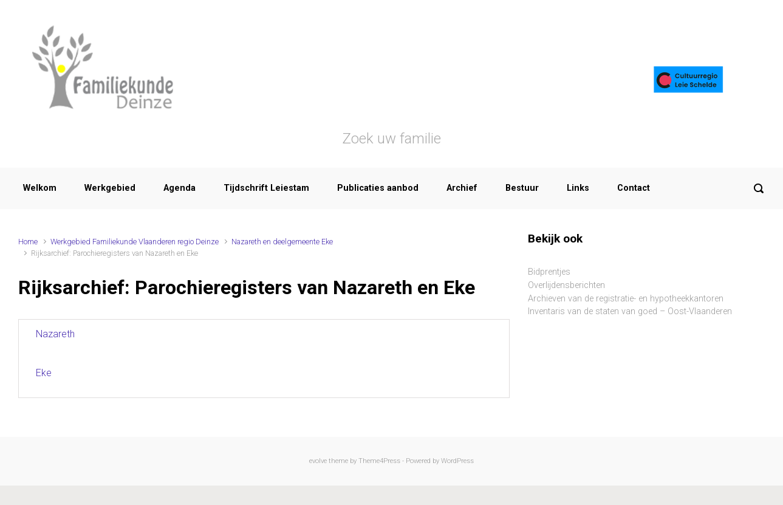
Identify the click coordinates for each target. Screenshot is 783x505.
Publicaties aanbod (378, 188)
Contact (633, 188)
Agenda (179, 188)
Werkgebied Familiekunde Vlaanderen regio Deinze (134, 241)
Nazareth (55, 334)
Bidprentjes (549, 272)
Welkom (39, 188)
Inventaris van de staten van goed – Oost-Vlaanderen (630, 311)
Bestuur (522, 188)
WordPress (457, 461)
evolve (318, 461)
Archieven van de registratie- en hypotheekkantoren (625, 299)
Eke (44, 373)
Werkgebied (109, 188)
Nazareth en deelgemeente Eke (282, 241)
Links (578, 188)
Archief (461, 188)
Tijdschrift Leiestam (266, 188)
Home (28, 241)
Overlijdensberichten (566, 285)
